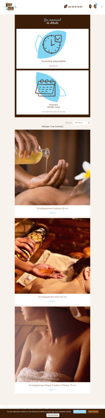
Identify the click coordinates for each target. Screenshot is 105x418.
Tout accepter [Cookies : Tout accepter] (79, 412)
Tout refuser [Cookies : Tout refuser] (93, 412)
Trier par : (69, 123)
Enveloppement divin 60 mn (52, 296)
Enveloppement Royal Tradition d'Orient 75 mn (52, 385)
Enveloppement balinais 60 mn (52, 208)
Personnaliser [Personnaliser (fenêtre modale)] (53, 415)
